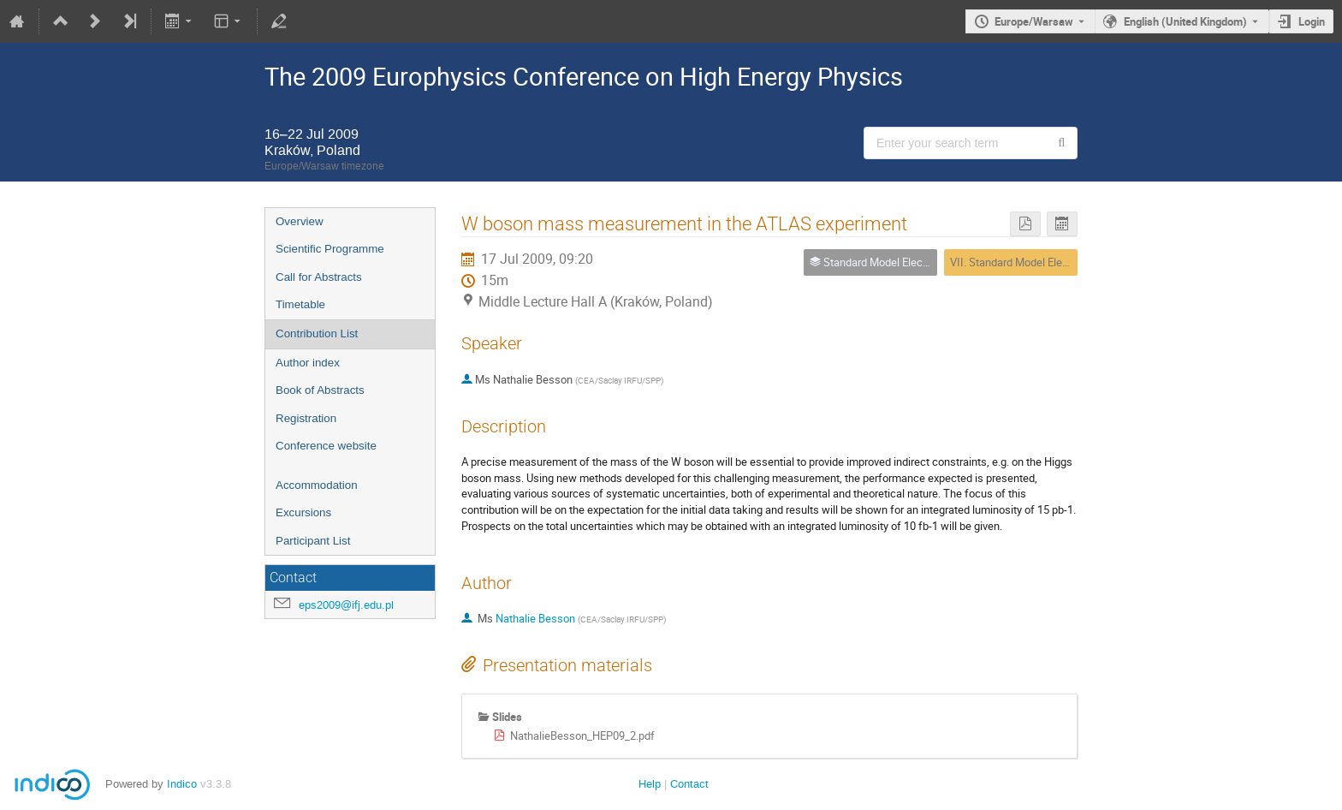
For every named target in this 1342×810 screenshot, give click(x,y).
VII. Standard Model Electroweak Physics (1049, 262)
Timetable (300, 304)
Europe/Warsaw (1034, 21)
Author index (308, 362)
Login (1311, 21)
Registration (306, 418)
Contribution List (317, 333)
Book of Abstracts (320, 390)
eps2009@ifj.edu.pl (346, 605)
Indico (182, 784)
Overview (300, 221)
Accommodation (317, 485)
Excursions (303, 512)
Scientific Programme (330, 248)
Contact (689, 784)
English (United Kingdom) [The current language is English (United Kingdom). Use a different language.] (1185, 21)
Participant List (313, 540)
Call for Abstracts (319, 277)
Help (649, 784)
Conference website (326, 445)
